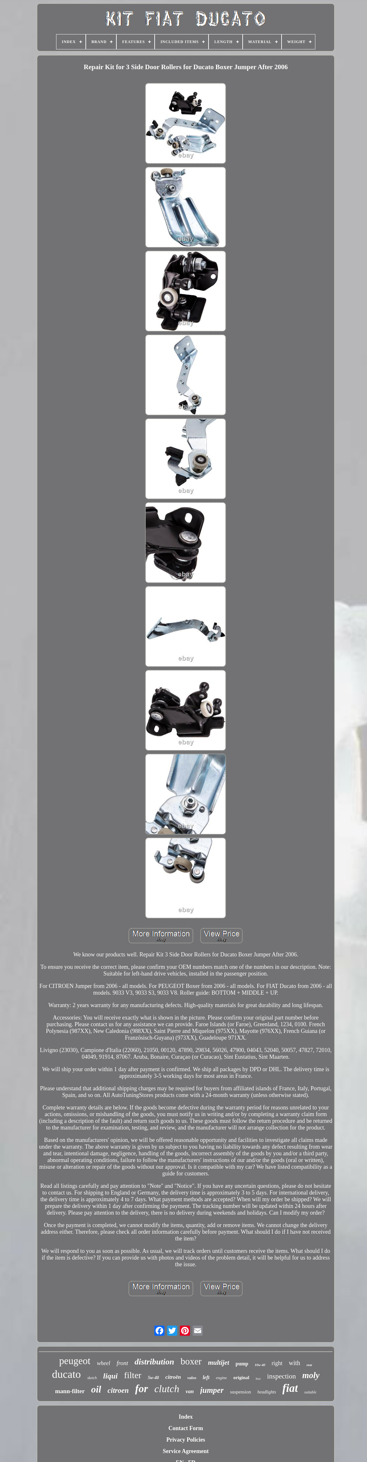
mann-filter (70, 1391)
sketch (92, 1378)
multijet (218, 1362)
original (241, 1377)
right (277, 1363)
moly (310, 1375)
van (190, 1391)
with (294, 1362)
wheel (103, 1363)
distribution (154, 1361)
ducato (66, 1374)
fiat (290, 1388)
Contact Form (185, 1428)
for (141, 1388)
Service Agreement (186, 1451)
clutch (166, 1388)
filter (132, 1375)
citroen (117, 1390)
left (206, 1377)
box (258, 1378)
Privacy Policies (185, 1439)
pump (242, 1363)
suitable (310, 1392)
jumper (212, 1390)
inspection (281, 1376)
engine (221, 1377)
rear (309, 1365)
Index (186, 1417)
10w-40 (260, 1365)
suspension (240, 1391)
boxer (191, 1361)
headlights (266, 1392)
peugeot (75, 1360)
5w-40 (153, 1377)
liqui (110, 1376)
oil (96, 1389)
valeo (191, 1377)
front (122, 1363)
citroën (173, 1377)
